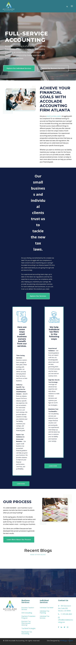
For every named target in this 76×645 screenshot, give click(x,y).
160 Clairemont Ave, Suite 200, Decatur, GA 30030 (64, 608)
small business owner (54, 116)
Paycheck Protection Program (28, 617)
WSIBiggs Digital (66, 641)
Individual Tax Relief (46, 608)
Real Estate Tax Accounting (26, 633)
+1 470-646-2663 (66, 614)
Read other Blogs (38, 554)
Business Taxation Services (27, 608)
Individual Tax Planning (44, 612)
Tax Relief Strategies (28, 628)
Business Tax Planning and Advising (26, 623)
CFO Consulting (26, 613)
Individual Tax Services (44, 617)
